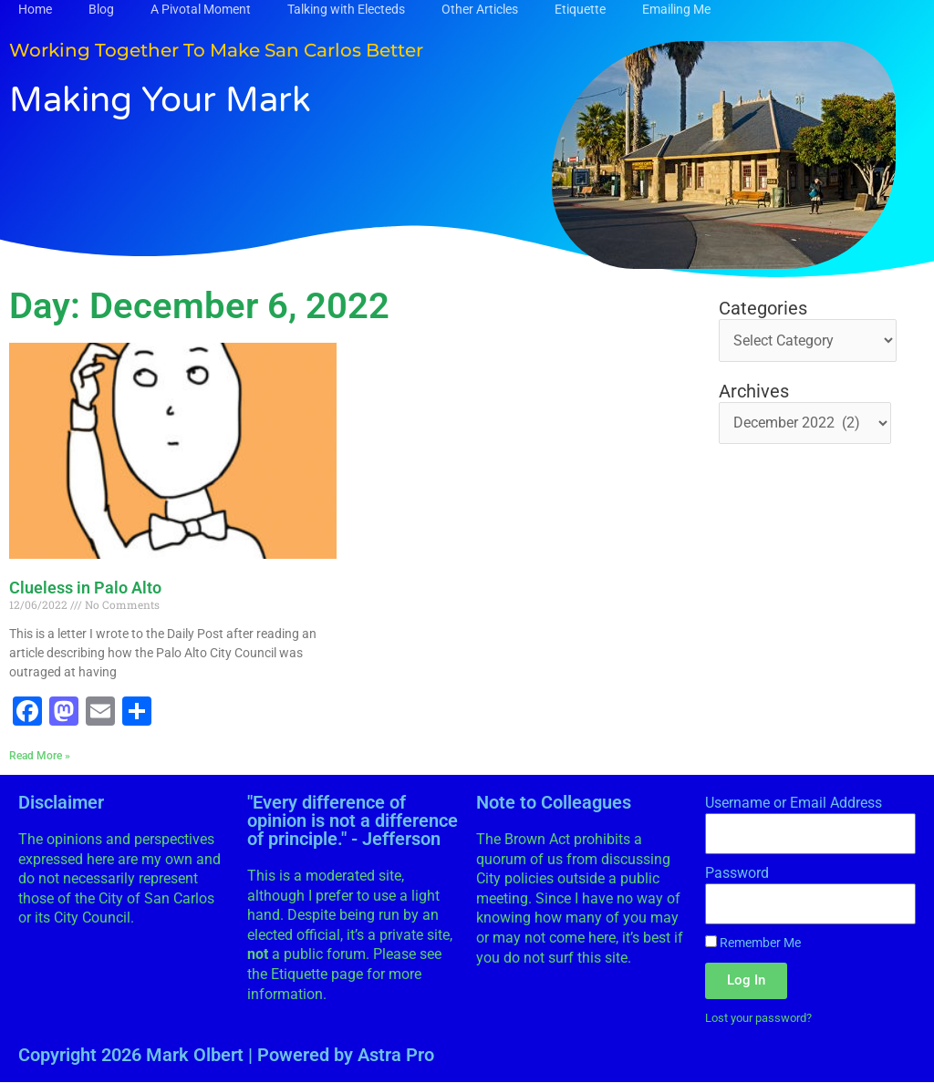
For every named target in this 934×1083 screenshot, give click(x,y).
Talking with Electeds (346, 9)
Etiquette (580, 9)
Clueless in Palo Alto (85, 587)
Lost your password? (765, 1017)
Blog (101, 9)
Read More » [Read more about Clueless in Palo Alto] (39, 755)
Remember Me (753, 943)
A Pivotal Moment (200, 9)
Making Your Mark (167, 99)
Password (737, 873)
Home (35, 9)
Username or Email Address (793, 802)
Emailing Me (676, 9)
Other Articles (479, 9)
